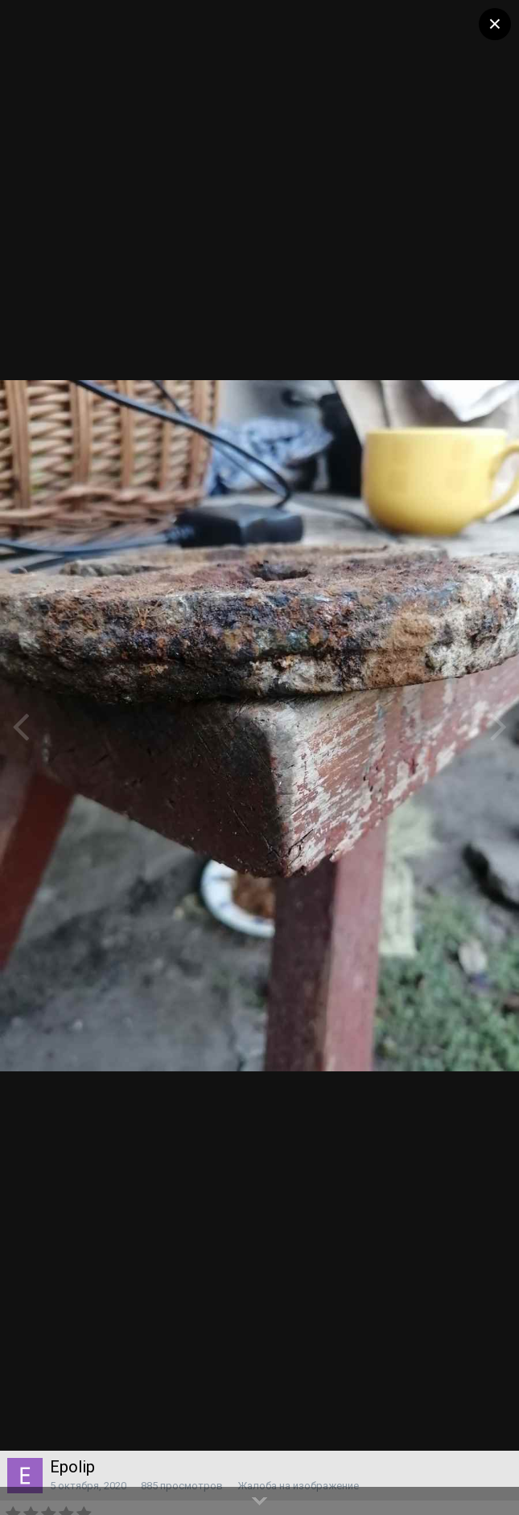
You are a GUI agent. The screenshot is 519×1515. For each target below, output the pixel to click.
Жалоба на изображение (298, 1486)
